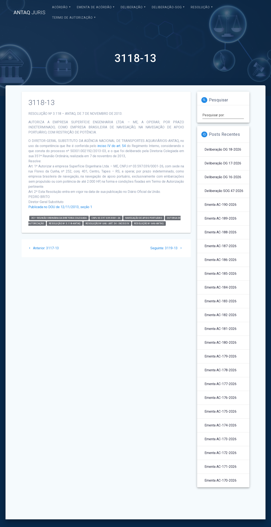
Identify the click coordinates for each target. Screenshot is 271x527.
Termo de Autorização (72, 18)
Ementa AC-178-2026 (220, 370)
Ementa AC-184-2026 (220, 287)
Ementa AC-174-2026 (220, 425)
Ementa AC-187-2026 (220, 246)
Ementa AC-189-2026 (220, 218)
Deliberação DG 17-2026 (223, 163)
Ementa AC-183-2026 (220, 301)
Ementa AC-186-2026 (220, 260)
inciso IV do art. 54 (111, 146)
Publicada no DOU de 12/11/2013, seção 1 (60, 207)
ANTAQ (29, 12)
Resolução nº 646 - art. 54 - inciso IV (107, 223)
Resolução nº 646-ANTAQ (149, 223)
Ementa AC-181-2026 (220, 329)
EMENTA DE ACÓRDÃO (94, 7)
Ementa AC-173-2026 (220, 439)
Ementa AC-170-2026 (220, 480)
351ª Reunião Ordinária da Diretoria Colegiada (59, 218)
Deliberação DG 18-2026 (223, 149)
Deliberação (132, 7)
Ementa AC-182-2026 (220, 315)
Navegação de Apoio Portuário (143, 218)
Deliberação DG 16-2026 (223, 177)
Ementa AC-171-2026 (220, 467)
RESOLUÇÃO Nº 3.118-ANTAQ (65, 223)
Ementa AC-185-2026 (220, 274)
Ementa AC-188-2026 (220, 232)
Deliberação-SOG (167, 7)
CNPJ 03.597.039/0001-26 (105, 218)
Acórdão (60, 7)
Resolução (200, 7)
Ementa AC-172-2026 (220, 453)
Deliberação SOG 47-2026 (224, 191)
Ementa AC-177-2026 (220, 384)
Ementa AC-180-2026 (220, 343)
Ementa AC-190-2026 (220, 205)
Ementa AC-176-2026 (220, 398)
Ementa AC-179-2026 (220, 356)
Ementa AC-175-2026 (220, 411)
